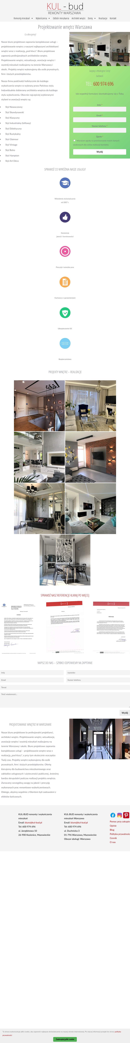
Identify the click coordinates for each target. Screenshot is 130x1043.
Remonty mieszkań (23, 18)
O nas (113, 842)
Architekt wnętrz (78, 18)
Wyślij (99, 151)
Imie (99, 105)
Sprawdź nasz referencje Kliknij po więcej (65, 595)
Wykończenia (43, 18)
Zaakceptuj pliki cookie (65, 1039)
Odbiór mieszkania (61, 18)
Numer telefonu (100, 126)
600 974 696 (103, 83)
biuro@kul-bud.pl (33, 822)
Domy (92, 18)
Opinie (113, 825)
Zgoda (99, 136)
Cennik (113, 838)
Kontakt (113, 18)
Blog (112, 829)
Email (99, 115)
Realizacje (103, 18)
